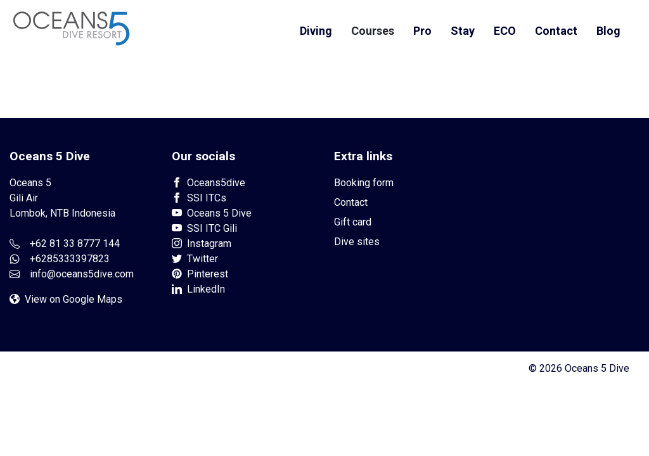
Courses (372, 30)
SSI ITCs (199, 198)
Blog (608, 30)
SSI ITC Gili (204, 228)
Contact (556, 30)
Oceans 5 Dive (212, 213)
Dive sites (357, 242)
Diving (316, 30)
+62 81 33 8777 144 (75, 244)
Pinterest (200, 274)
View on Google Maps (66, 299)
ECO (505, 30)
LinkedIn (198, 289)
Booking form (364, 183)
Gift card (352, 222)
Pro (422, 30)
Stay (463, 30)
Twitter (195, 259)
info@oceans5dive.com (82, 274)
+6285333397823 (70, 259)
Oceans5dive (208, 183)
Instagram (201, 244)
